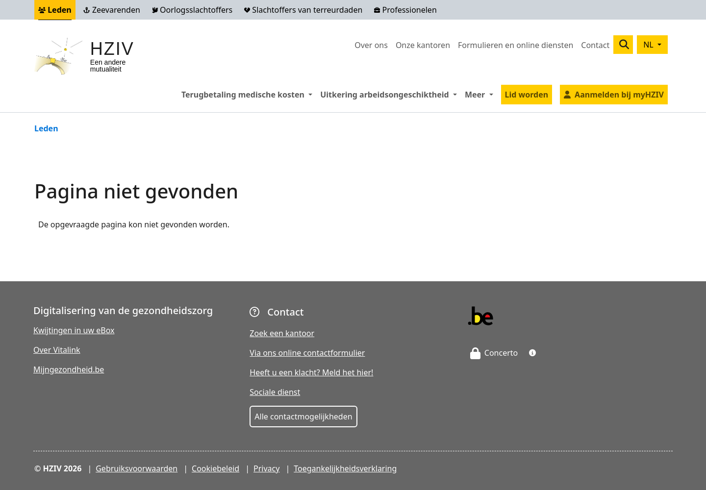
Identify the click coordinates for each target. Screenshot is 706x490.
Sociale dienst (275, 392)
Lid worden (527, 94)
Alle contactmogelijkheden (303, 416)
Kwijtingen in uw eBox (74, 330)
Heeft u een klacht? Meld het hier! (311, 372)
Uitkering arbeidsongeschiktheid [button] (390, 94)
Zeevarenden (111, 9)
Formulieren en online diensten (515, 45)
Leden (55, 9)
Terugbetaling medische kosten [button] (248, 94)
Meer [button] (481, 94)
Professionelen (405, 9)
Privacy (266, 468)
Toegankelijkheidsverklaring (345, 468)
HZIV (112, 49)
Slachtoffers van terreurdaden (303, 9)
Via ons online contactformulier (307, 352)
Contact (595, 45)
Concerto (494, 352)
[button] (532, 353)
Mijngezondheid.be (68, 369)
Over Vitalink (56, 349)
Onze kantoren (423, 45)
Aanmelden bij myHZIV (619, 94)
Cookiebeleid (215, 468)
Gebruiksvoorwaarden (136, 468)
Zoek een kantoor (282, 333)
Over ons (371, 45)
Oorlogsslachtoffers (192, 9)
